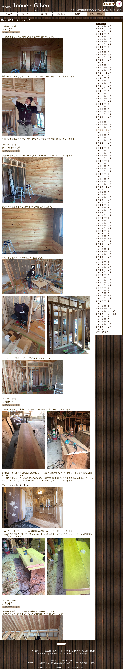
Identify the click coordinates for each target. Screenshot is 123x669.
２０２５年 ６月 (104, 52)
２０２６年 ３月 (104, 29)
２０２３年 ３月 (104, 117)
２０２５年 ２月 (104, 62)
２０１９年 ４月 (104, 239)
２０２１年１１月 (104, 158)
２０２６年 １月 (104, 34)
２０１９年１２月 (104, 218)
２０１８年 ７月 (104, 259)
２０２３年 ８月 (104, 104)
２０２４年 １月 (104, 91)
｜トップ (29, 651)
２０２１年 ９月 (104, 164)
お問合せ (79, 14)
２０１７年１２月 (104, 278)
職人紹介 (57, 651)
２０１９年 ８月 (104, 228)
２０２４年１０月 (104, 73)
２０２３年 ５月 (104, 112)
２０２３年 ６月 (104, 109)
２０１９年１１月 (104, 221)
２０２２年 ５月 (104, 143)
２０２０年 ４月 (104, 208)
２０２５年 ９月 (104, 44)
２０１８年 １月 (104, 275)
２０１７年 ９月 (104, 283)
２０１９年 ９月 (104, 226)
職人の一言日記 (89, 651)
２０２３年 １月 (104, 122)
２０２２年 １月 (104, 153)
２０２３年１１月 (104, 96)
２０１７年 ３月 (104, 298)
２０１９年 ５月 (104, 236)
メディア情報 (102, 332)
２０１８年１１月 (104, 252)
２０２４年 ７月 (104, 81)
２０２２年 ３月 (104, 148)
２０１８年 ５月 (104, 265)
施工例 (44, 14)
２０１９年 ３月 (104, 241)
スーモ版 (53, 653)
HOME (9, 14)
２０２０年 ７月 (104, 200)
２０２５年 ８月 (104, 47)
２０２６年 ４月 (104, 26)
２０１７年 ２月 (104, 301)
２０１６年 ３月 (104, 324)
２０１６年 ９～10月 (106, 311)
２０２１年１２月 (104, 156)
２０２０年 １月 (104, 215)
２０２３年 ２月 (104, 119)
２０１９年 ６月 (104, 234)
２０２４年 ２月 (104, 88)
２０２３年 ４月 (104, 114)
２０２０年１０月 (104, 192)
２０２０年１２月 (104, 187)
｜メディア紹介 (40, 653)
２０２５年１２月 (104, 37)
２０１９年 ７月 (104, 231)
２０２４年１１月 (104, 70)
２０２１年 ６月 (104, 171)
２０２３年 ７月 (104, 107)
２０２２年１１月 (104, 127)
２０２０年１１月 (104, 189)
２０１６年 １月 (104, 329)
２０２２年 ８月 (104, 135)
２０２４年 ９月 (104, 75)
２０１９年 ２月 (104, 244)
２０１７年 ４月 (104, 296)
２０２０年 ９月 (104, 195)
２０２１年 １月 (104, 184)
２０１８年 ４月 (104, 267)
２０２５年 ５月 (104, 55)
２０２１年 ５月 (104, 174)
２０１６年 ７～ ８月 (106, 314)
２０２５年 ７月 (104, 49)
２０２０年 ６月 (104, 202)
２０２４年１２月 (104, 68)
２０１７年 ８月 (104, 285)
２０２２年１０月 (104, 130)
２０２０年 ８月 (104, 197)
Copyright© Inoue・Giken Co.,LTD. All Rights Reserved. (61, 668)
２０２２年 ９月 (104, 132)
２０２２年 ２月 (104, 151)
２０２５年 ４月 (104, 57)
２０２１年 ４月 (104, 176)
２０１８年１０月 (104, 254)
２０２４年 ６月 (104, 83)
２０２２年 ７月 (104, 138)
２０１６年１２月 (104, 306)
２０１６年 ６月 (104, 316)
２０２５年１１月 (104, 39)
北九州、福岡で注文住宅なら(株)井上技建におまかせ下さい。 (96, 10)
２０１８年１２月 (104, 249)
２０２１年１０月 (104, 161)
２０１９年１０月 (104, 223)
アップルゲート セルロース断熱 (73, 653)
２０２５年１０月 (104, 42)
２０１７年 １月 (104, 303)
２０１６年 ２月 (104, 327)
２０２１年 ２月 (104, 182)
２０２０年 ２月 (104, 213)
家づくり (26, 14)
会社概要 (61, 14)
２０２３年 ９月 (104, 101)
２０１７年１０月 (104, 280)
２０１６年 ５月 (104, 319)
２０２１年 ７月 (104, 169)
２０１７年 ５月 (104, 293)
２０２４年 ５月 (104, 86)
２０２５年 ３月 (104, 60)
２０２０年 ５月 (104, 205)
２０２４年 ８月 (104, 78)
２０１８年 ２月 (104, 272)
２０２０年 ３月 (104, 210)
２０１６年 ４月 (104, 322)
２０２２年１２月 (104, 125)
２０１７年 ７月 (104, 288)
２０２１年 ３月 (104, 179)
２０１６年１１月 (104, 309)
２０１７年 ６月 (104, 291)
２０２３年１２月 (104, 94)
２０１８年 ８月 (104, 257)
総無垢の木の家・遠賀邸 (18, 485)
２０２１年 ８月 (104, 166)
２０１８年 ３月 (104, 270)
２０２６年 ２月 (104, 31)
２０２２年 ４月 (104, 145)
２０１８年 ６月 (104, 262)
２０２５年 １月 (104, 65)
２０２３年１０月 (104, 99)
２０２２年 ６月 (104, 140)
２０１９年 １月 (104, 246)
